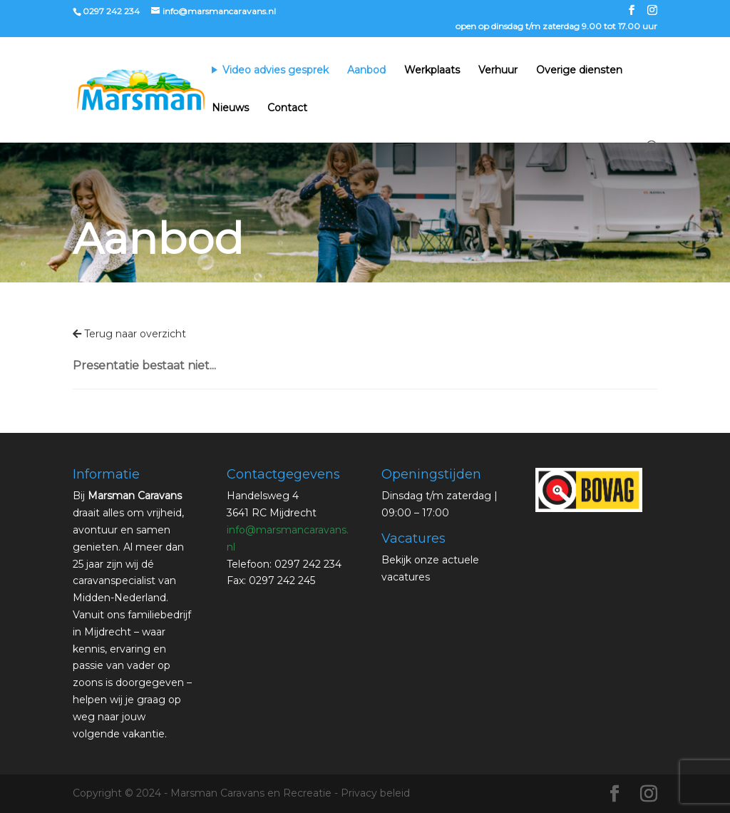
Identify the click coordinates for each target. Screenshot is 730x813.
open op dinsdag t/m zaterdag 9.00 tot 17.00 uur (556, 26)
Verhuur (498, 70)
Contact (287, 108)
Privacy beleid (375, 793)
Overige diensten (579, 70)
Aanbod (366, 70)
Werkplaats (432, 70)
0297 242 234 (111, 11)
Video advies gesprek (275, 70)
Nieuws (230, 108)
